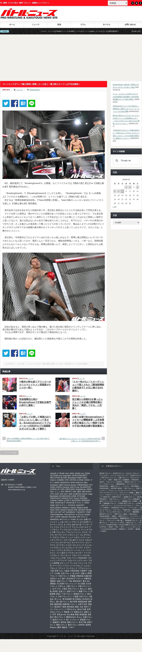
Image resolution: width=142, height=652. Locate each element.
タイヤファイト (78, 542)
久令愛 (57, 573)
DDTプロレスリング (109, 477)
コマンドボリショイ (70, 535)
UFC (52, 517)
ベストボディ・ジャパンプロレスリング (114, 475)
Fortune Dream (70, 485)
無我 (64, 607)
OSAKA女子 (60, 503)
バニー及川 (60, 553)
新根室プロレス (80, 594)
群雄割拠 (83, 614)
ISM (74, 491)
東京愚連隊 (67, 599)
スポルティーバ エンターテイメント (118, 495)
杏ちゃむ (58, 599)
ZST (116, 527)
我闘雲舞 (136, 512)
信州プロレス (123, 516)
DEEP (56, 482)
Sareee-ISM (72, 510)
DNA (86, 482)
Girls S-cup (74, 487)
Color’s (53, 480)
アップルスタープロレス (70, 530)
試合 (59, 24)
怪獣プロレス (72, 591)
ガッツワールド (132, 484)
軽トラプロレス (72, 620)
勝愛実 (53, 581)
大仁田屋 (81, 584)
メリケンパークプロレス (72, 566)
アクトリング (65, 527)
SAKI (57, 510)
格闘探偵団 (82, 602)
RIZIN (104, 531)
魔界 (59, 627)
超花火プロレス (58, 620)
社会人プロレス (56, 612)
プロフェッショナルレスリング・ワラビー (123, 490)
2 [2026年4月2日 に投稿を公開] (129, 187)
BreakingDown (35, 90)
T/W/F (88, 512)
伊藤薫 (72, 576)
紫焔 (77, 614)
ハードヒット (79, 550)
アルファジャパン (73, 532)
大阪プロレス (71, 586)
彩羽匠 (55, 591)
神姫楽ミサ (68, 612)
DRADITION (104, 486)
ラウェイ (61, 568)
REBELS (66, 508)
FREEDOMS (82, 485)
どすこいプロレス (71, 522)
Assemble (66, 475)
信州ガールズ (55, 578)
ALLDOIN (54, 475)
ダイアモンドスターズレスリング (70, 545)
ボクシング (64, 563)
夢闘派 (53, 584)
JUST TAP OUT (61, 494)
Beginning (126, 510)
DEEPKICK (65, 482)
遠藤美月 (56, 622)
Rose (52, 510)
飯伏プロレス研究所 (76, 625)
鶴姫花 (64, 627)
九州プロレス (66, 573)
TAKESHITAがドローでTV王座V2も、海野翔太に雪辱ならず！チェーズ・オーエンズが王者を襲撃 (126, 108)
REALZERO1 (55, 508)
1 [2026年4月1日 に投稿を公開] (126, 187)
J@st (79, 491)
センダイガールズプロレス (123, 505)
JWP (70, 494)
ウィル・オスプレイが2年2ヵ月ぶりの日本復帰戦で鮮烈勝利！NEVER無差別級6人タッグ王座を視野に (126, 96)
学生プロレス (73, 589)
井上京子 (76, 573)
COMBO (60, 480)
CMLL (85, 478)
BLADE (64, 478)
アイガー (86, 524)
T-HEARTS (80, 512)
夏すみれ (86, 581)
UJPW (57, 517)
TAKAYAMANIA (56, 514)
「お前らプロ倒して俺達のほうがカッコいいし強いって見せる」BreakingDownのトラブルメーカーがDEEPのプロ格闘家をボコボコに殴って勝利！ (35, 423)
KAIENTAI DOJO (80, 494)
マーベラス (57, 566)
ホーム (12, 24)
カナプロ (58, 535)
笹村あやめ (61, 614)
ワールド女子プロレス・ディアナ (118, 512)
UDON (87, 514)
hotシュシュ (55, 491)
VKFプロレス (82, 517)
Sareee (63, 510)
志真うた (62, 591)
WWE (114, 516)
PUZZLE (71, 505)
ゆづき (79, 524)
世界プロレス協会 (62, 571)
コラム (83, 24)
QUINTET (80, 505)
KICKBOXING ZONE (67, 496)
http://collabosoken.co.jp (16, 489)
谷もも (79, 617)
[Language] (118, 3)
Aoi (60, 475)
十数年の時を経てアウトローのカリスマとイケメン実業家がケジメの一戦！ (35, 384)
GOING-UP (55, 489)
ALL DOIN (85, 473)
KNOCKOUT (55, 498)
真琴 (89, 609)
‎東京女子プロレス (106, 514)
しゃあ (61, 522)
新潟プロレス (131, 522)
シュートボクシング (76, 537)
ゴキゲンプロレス (59, 537)
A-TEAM (60, 473)
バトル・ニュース (68, 636)
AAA (67, 473)
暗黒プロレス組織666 (121, 480)
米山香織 (70, 614)
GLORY (130, 529)
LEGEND (83, 498)
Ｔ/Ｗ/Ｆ (71, 627)
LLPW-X (67, 500)
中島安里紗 (74, 571)
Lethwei (53, 500)
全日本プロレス (118, 473)
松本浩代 (86, 599)
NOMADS (85, 500)
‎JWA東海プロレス (131, 520)
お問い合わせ (130, 24)
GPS (62, 489)
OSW (86, 503)
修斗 (64, 578)
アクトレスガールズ (80, 527)
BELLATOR (55, 478)
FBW (61, 485)
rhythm (73, 508)
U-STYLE (80, 514)
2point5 (53, 473)
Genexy (66, 487)
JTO (52, 494)
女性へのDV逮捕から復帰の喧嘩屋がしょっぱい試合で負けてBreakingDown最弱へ (28, 439)
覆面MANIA (71, 617)
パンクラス (134, 516)
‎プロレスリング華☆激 (114, 520)
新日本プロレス (105, 473)
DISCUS (79, 482)
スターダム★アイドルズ (74, 540)
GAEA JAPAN (56, 487)
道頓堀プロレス (129, 497)
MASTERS (76, 500)
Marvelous (133, 514)
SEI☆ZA (54, 512)
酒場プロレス (72, 622)
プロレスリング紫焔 (126, 492)
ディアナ (79, 548)
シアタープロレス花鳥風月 (130, 499)
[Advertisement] (71, 58)
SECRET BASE (84, 510)
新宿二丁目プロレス (64, 594)
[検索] (126, 160)
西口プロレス (59, 617)
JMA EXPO (86, 491)
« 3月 (114, 207)
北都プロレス (62, 581)
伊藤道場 (80, 576)
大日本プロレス (135, 475)
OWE (52, 505)
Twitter (136, 3)
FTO (90, 485)
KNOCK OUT (67, 498)
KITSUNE (81, 496)
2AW (109, 480)
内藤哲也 (87, 578)
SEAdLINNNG (104, 516)
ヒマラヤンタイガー (74, 553)
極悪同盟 (58, 604)
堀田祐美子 (77, 581)
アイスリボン (133, 507)
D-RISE (80, 480)
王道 (81, 607)
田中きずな (72, 609)
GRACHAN (70, 489)
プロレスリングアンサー (77, 560)
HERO (89, 489)
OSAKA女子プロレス (75, 503)
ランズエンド (71, 568)
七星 (52, 571)
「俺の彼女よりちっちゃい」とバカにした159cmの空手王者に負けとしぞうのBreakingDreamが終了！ (79, 440)
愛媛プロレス (84, 591)
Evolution (54, 485)
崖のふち (83, 589)
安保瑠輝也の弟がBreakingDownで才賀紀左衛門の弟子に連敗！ (35, 402)
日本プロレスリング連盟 (68, 596)
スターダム (117, 510)
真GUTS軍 (81, 609)
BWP (79, 478)
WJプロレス (65, 519)
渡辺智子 (58, 607)
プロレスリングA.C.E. (81, 555)
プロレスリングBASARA (76, 558)
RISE (86, 508)
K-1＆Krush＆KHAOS (109, 529)
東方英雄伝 (77, 599)
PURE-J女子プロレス (126, 503)
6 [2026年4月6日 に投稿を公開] (118, 191)
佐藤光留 (88, 576)
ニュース (35, 24)
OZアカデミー (61, 505)
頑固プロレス (115, 486)
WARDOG (54, 519)
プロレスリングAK (58, 558)
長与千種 (82, 622)
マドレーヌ (82, 563)
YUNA (73, 519)
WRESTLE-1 (116, 497)
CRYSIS (72, 480)
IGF (62, 491)
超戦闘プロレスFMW (129, 501)
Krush (76, 498)
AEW (72, 473)
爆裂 (77, 607)
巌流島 (138, 529)
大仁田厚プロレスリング (66, 584)
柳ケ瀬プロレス (62, 602)
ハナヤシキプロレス (64, 550)
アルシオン (60, 532)
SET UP (61, 512)
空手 (54, 614)
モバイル (106, 24)
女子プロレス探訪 (59, 589)
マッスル (73, 563)
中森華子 (84, 571)
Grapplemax (80, 489)
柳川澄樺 (73, 602)
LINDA (60, 500)
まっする (67, 524)
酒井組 (63, 622)
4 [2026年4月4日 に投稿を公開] (137, 187)
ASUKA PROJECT (79, 475)
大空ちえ (61, 586)
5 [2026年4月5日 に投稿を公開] (114, 191)
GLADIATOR (85, 487)
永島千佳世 (82, 604)
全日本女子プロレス (74, 578)
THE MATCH (69, 514)
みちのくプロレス (132, 473)
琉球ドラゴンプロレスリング (110, 501)
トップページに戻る (9, 452)
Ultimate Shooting (68, 517)
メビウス (125, 486)
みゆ (73, 524)
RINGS (80, 508)
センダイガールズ (63, 542)
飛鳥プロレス (61, 625)
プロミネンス (65, 555)
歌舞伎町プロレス (69, 604)
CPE (67, 480)
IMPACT (68, 491)
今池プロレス (63, 576)
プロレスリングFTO (117, 522)
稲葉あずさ (78, 612)
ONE (52, 503)
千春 (70, 581)
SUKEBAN (70, 512)
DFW (73, 482)
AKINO (77, 473)
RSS (132, 3)
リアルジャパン (84, 568)
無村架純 (70, 607)
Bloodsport (72, 478)
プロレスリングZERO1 (114, 482)
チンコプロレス (68, 548)
